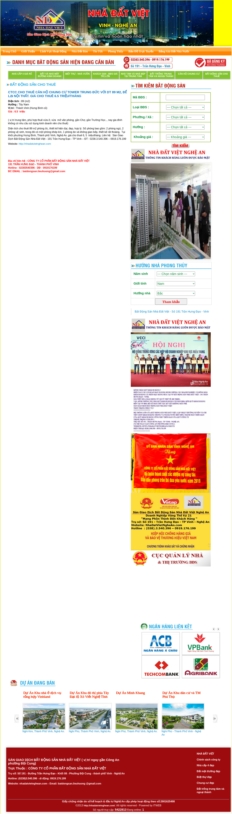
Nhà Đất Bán (80, 51)
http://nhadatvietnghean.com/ (99, 805)
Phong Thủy (115, 51)
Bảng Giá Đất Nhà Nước (174, 51)
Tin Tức (98, 51)
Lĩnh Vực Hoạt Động (53, 51)
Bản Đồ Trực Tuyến (140, 51)
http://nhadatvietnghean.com (35, 143)
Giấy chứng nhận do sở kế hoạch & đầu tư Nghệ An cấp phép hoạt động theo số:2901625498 (118, 801)
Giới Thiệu (28, 51)
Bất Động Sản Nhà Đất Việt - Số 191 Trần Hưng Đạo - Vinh (172, 311)
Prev (135, 211)
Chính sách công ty (208, 759)
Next (206, 211)
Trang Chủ (9, 51)
